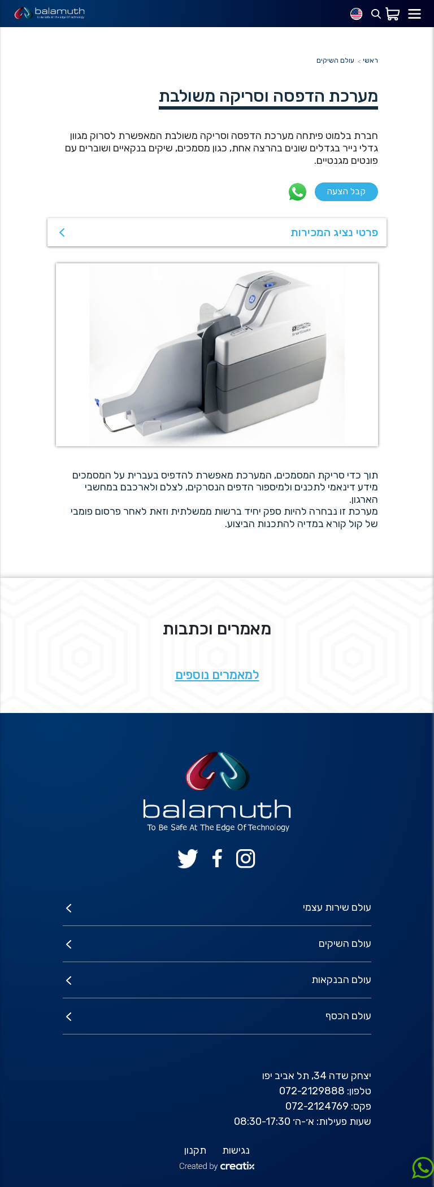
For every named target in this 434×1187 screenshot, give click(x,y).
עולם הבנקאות (341, 979)
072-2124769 (317, 1106)
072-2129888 (312, 1091)
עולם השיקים (335, 60)
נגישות (236, 1150)
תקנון (195, 1150)
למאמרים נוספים (217, 674)
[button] (217, 232)
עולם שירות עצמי (337, 907)
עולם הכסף (348, 1016)
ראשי (370, 60)
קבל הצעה (346, 191)
